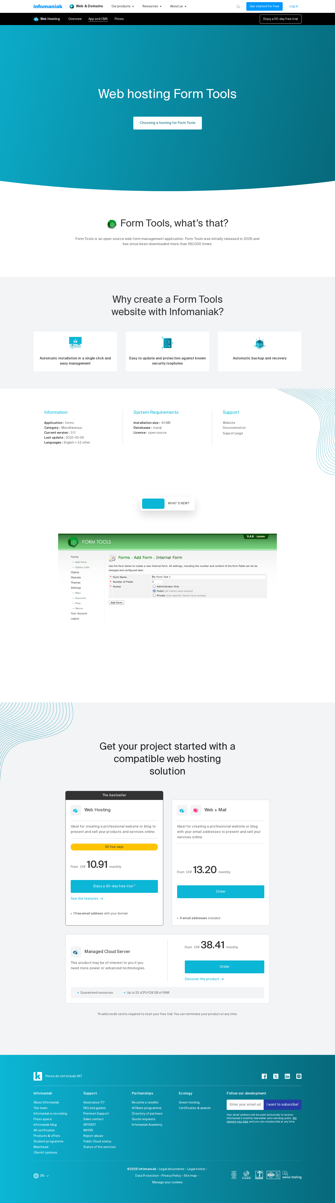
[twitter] (275, 1076)
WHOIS (88, 1130)
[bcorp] (234, 1176)
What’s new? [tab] (179, 503)
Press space (43, 1119)
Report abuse (93, 1136)
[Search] (238, 6)
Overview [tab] (153, 504)
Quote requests (143, 1119)
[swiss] (259, 1176)
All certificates (44, 1130)
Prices (119, 19)
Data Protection (147, 1175)
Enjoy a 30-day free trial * (114, 886)
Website (229, 422)
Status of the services (99, 1147)
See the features (84, 899)
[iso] (273, 1176)
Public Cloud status (97, 1141)
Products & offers (47, 1136)
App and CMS (98, 19)
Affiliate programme (147, 1108)
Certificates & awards (195, 1108)
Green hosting (189, 1102)
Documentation (234, 427)
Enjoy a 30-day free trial (280, 19)
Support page (233, 433)
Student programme (49, 1141)
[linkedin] (287, 1076)
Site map (190, 1175)
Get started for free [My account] (264, 6)
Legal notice (196, 1169)
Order (221, 891)
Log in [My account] (293, 6)
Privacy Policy (171, 1175)
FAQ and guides (94, 1108)
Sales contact (93, 1119)
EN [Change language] (44, 1176)
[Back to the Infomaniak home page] (48, 6)
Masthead (41, 1147)
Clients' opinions (45, 1152)
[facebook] (264, 1076)
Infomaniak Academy (147, 1124)
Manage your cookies (167, 1182)
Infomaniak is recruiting (50, 1113)
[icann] (246, 1176)
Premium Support (96, 1113)
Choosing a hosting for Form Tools (167, 123)
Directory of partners (147, 1113)
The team (40, 1108)
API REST (89, 1124)
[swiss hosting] (291, 1176)
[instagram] (298, 1076)
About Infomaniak (46, 1102)
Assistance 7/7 (93, 1102)
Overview (75, 19)
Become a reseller (145, 1102)
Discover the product (202, 979)
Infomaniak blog (45, 1124)
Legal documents (171, 1169)
